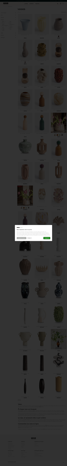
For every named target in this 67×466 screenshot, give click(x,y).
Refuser (29, 238)
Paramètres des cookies (21, 238)
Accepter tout (47, 238)
